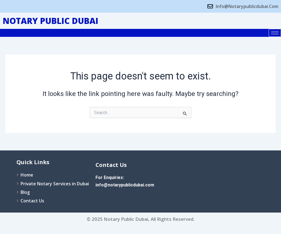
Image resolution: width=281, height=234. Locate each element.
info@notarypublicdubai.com (124, 184)
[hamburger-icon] (275, 33)
